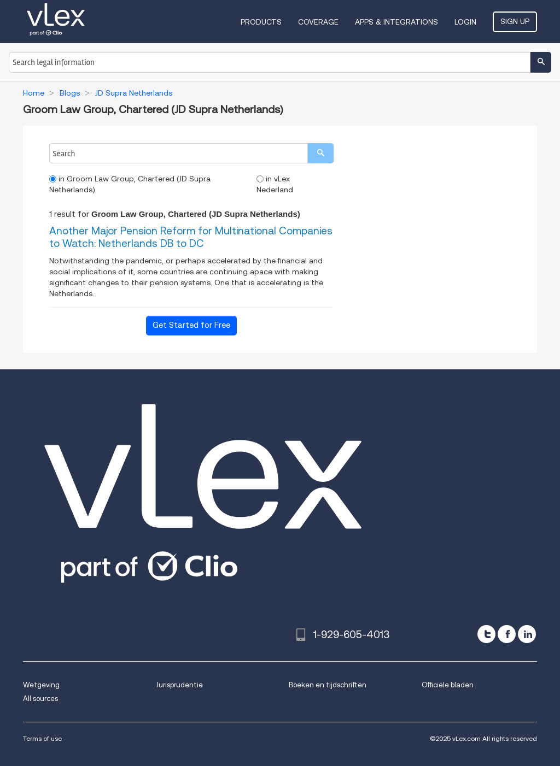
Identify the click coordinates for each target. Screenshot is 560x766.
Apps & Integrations (396, 21)
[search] (320, 153)
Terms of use (42, 738)
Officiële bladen (448, 685)
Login (465, 21)
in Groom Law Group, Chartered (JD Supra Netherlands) (130, 184)
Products (261, 21)
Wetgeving (41, 685)
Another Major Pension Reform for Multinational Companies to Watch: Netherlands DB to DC (190, 237)
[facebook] (507, 634)
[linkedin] (527, 634)
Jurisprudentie (179, 685)
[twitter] (486, 634)
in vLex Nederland (274, 184)
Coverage (318, 21)
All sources (40, 698)
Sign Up (514, 21)
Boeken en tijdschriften (327, 685)
